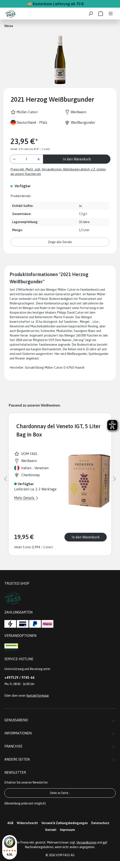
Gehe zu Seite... (60, 793)
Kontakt (50, 830)
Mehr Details (24, 498)
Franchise (13, 746)
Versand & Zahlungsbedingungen (64, 823)
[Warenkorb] (101, 13)
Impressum (67, 830)
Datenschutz (100, 823)
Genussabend (16, 720)
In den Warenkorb (77, 159)
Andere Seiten (17, 759)
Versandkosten (86, 842)
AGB (10, 823)
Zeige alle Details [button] (60, 242)
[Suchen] (91, 13)
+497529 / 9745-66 (19, 677)
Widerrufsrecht (27, 823)
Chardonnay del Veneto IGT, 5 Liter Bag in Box (58, 430)
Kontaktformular (37, 695)
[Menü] (111, 13)
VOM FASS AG (65, 855)
